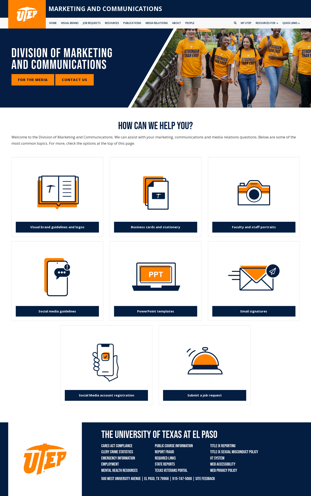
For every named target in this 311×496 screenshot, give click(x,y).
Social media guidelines (57, 311)
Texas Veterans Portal (171, 470)
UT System (217, 458)
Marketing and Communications (105, 9)
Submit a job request (204, 395)
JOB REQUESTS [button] (92, 23)
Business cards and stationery (155, 227)
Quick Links (291, 23)
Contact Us (74, 79)
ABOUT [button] (176, 23)
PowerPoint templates (155, 311)
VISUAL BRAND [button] (70, 23)
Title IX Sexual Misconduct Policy (234, 452)
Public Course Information (174, 445)
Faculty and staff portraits (254, 227)
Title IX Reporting (222, 445)
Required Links (165, 458)
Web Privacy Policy (223, 470)
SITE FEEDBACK (205, 478)
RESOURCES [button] (112, 23)
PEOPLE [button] (189, 23)
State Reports (165, 464)
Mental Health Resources (119, 470)
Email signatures (253, 311)
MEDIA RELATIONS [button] (157, 23)
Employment (110, 464)
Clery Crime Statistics (117, 452)
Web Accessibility (222, 464)
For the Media (33, 79)
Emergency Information (118, 458)
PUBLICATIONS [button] (132, 23)
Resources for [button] (267, 23)
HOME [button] (53, 23)
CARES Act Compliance (116, 445)
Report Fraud (164, 452)
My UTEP (246, 23)
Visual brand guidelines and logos (57, 227)
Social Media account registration (106, 395)
